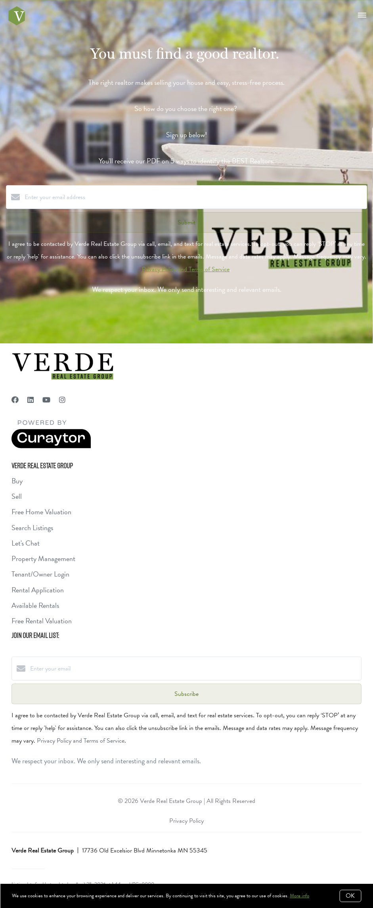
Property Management (43, 558)
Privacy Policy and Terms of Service (186, 269)
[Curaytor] (51, 446)
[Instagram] (62, 400)
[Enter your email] (194, 668)
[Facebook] (15, 400)
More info (299, 896)
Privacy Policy (186, 821)
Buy (17, 480)
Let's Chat (25, 543)
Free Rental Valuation (41, 620)
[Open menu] (362, 15)
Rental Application (37, 589)
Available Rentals (35, 605)
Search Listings (32, 527)
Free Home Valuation (41, 511)
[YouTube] (46, 400)
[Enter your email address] (194, 197)
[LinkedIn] (30, 400)
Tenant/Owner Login (40, 574)
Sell (16, 496)
